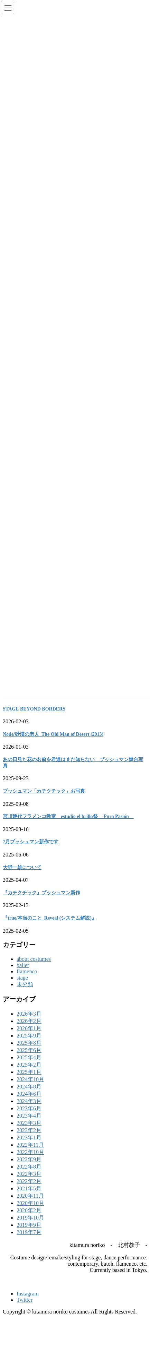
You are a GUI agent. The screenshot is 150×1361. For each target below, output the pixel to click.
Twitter (24, 1308)
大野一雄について (22, 875)
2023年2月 (29, 1139)
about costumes (34, 967)
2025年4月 (29, 1066)
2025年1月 (29, 1080)
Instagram (28, 1302)
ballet (23, 973)
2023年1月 (29, 1146)
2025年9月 (29, 1044)
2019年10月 (30, 1226)
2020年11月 (30, 1204)
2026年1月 (29, 1037)
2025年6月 (29, 1058)
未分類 (25, 993)
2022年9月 (29, 1168)
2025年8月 (29, 1051)
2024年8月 (29, 1095)
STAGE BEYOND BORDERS (34, 717)
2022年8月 (29, 1175)
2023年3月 (29, 1131)
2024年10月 (30, 1088)
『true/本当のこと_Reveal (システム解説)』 (49, 926)
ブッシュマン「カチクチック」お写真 (44, 799)
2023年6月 (29, 1117)
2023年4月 (29, 1124)
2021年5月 (29, 1197)
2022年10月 (30, 1160)
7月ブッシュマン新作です (30, 850)
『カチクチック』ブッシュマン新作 (41, 901)
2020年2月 (29, 1219)
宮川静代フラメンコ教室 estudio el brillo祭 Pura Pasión (68, 824)
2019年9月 (29, 1233)
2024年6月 (29, 1102)
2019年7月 (29, 1240)
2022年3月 (29, 1182)
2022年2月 (29, 1189)
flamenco (27, 980)
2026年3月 (29, 1022)
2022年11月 (30, 1153)
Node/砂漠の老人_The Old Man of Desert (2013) (53, 742)
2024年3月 (29, 1109)
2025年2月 (29, 1073)
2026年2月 (29, 1029)
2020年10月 (30, 1211)
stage (22, 986)
